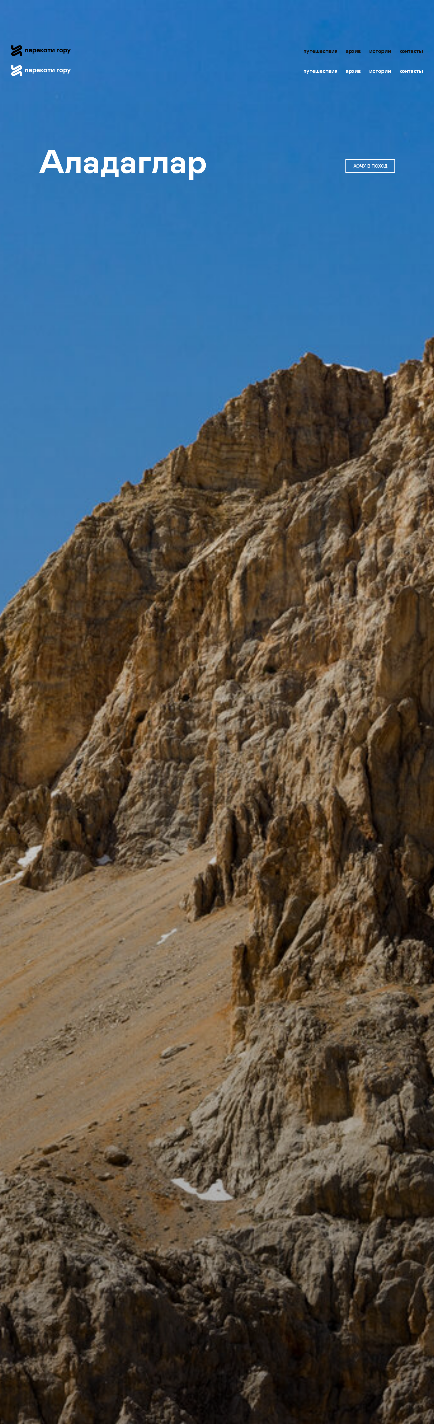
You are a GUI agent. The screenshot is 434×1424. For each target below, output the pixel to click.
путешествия (320, 51)
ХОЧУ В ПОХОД (370, 166)
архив (353, 51)
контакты (411, 51)
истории (380, 51)
